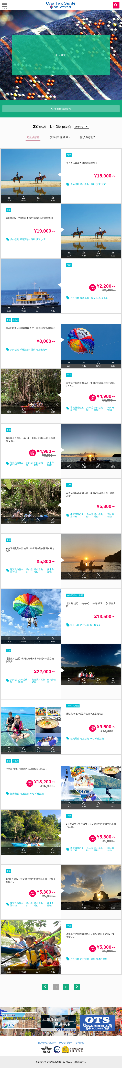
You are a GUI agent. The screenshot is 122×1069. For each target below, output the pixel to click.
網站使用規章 (65, 1043)
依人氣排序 (87, 137)
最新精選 (33, 137)
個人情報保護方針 (47, 1043)
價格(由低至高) (59, 137)
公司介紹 (79, 1043)
